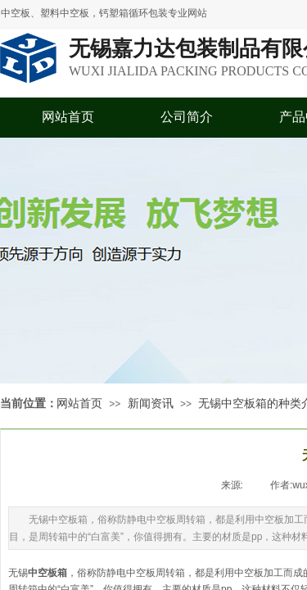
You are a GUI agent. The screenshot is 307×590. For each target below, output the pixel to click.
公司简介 (186, 117)
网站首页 (68, 117)
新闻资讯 (151, 403)
